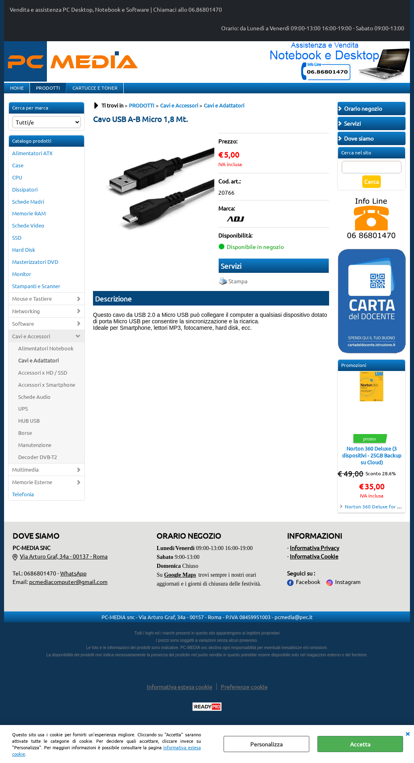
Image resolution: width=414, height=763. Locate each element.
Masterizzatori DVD (35, 269)
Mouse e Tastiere (32, 306)
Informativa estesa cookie (179, 694)
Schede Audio (34, 404)
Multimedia (25, 477)
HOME (16, 92)
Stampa (237, 289)
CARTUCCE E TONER (93, 92)
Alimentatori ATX (32, 161)
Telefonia (23, 502)
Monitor (21, 281)
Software (23, 331)
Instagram (348, 589)
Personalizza (266, 744)
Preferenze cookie (244, 694)
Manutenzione (34, 452)
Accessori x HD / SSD (42, 380)
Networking (26, 319)
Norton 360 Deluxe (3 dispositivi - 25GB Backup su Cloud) (371, 463)
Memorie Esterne (32, 490)
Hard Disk (23, 257)
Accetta (360, 744)
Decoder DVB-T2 (37, 465)
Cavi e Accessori (31, 344)
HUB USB (29, 428)
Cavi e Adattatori (38, 368)
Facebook (308, 589)
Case (17, 173)
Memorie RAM (29, 221)
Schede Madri (28, 209)
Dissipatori (25, 197)
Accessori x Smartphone (46, 392)
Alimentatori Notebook (46, 356)
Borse (25, 440)
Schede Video (28, 233)
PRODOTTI (47, 92)
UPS (23, 416)
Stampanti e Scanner (36, 294)
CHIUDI (407, 733)
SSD (16, 245)
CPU (17, 184)
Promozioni (353, 373)
